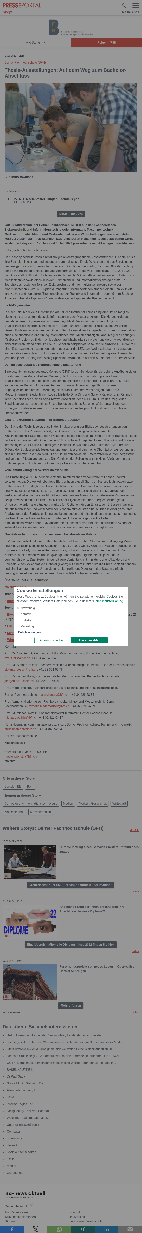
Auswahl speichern (52, 640)
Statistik (25, 620)
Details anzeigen (29, 632)
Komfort (25, 614)
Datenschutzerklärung (108, 601)
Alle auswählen (89, 640)
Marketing (27, 626)
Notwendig (27, 608)
